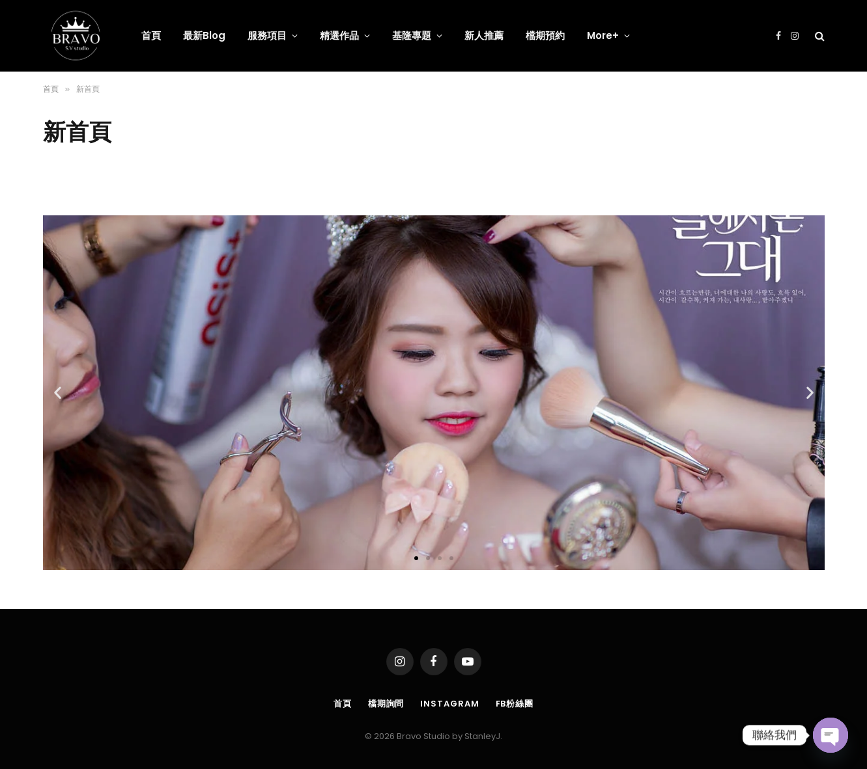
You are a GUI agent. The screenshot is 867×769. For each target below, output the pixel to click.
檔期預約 (545, 35)
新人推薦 (484, 35)
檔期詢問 (386, 700)
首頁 (151, 35)
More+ (603, 35)
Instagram (449, 700)
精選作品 (339, 35)
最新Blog (204, 35)
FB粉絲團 (515, 700)
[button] (416, 555)
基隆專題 (411, 35)
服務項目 (267, 35)
